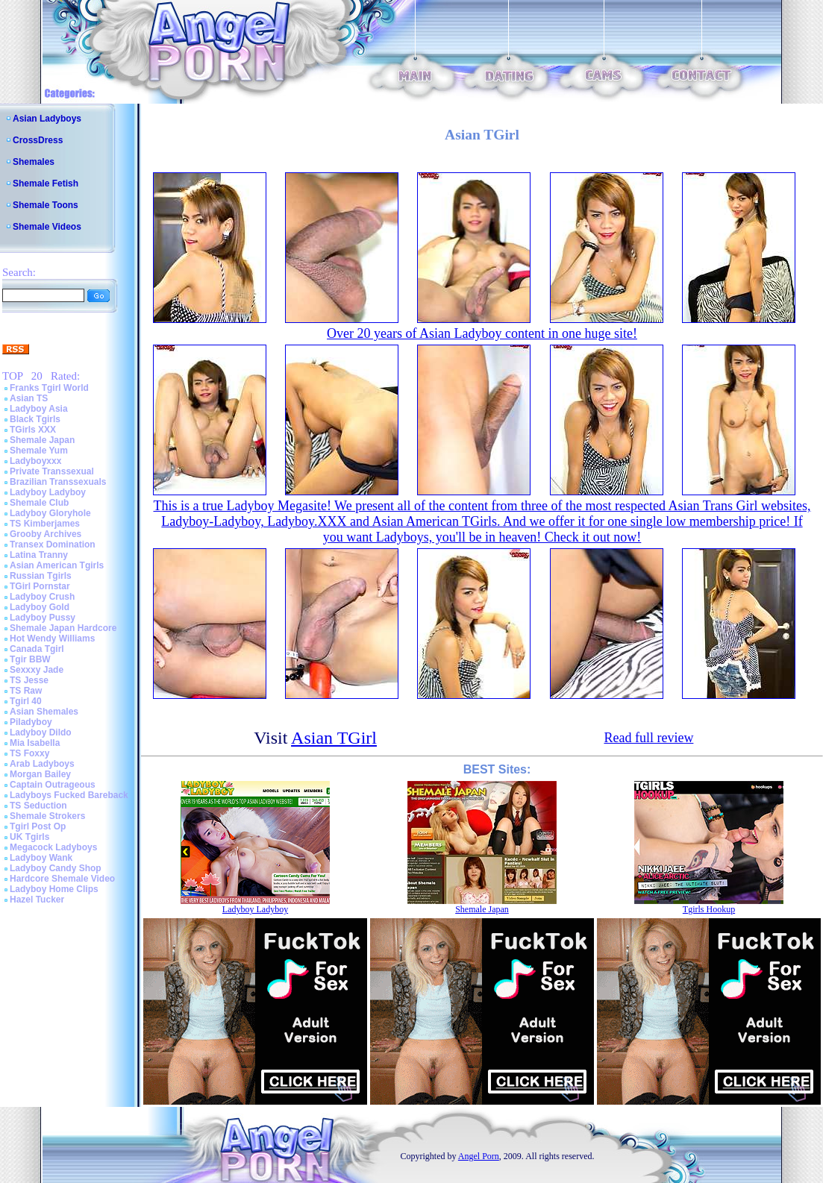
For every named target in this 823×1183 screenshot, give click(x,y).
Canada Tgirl (37, 649)
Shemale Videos (47, 227)
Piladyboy (31, 722)
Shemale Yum (39, 450)
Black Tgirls (35, 419)
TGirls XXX (33, 429)
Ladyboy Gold (39, 607)
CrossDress (38, 140)
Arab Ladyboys (42, 764)
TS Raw (26, 690)
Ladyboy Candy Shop (55, 868)
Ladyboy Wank (41, 858)
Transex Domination (53, 544)
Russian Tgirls (41, 576)
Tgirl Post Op (38, 826)
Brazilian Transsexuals (58, 482)
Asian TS (29, 398)
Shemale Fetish (45, 183)
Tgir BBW (30, 659)
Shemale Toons (45, 205)
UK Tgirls (29, 837)
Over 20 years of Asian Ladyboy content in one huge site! (482, 333)
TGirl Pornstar (40, 586)
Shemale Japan (42, 440)
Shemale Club (39, 503)
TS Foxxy (29, 753)
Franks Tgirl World (49, 388)
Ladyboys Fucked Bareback (69, 795)
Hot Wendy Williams (52, 638)
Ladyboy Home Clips (54, 889)
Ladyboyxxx (35, 461)
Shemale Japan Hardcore (63, 628)
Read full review (648, 737)
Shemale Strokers (47, 816)
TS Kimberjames (45, 523)
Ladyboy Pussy (42, 617)
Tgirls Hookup (709, 909)
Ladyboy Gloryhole (50, 513)
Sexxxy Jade (36, 670)
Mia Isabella (35, 743)
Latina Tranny (39, 555)
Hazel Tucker (37, 899)
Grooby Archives (45, 534)
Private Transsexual (52, 471)
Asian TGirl (334, 737)
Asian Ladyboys (47, 118)
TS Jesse (29, 680)
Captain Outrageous (53, 784)
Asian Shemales (44, 711)
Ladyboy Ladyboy (48, 492)
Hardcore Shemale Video (62, 878)
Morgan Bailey (40, 774)
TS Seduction (38, 805)
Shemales (33, 162)
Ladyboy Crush (42, 597)
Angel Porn (478, 1156)
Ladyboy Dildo (41, 732)
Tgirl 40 (26, 701)
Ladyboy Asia (39, 409)
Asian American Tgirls (57, 565)
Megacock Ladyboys (53, 847)
